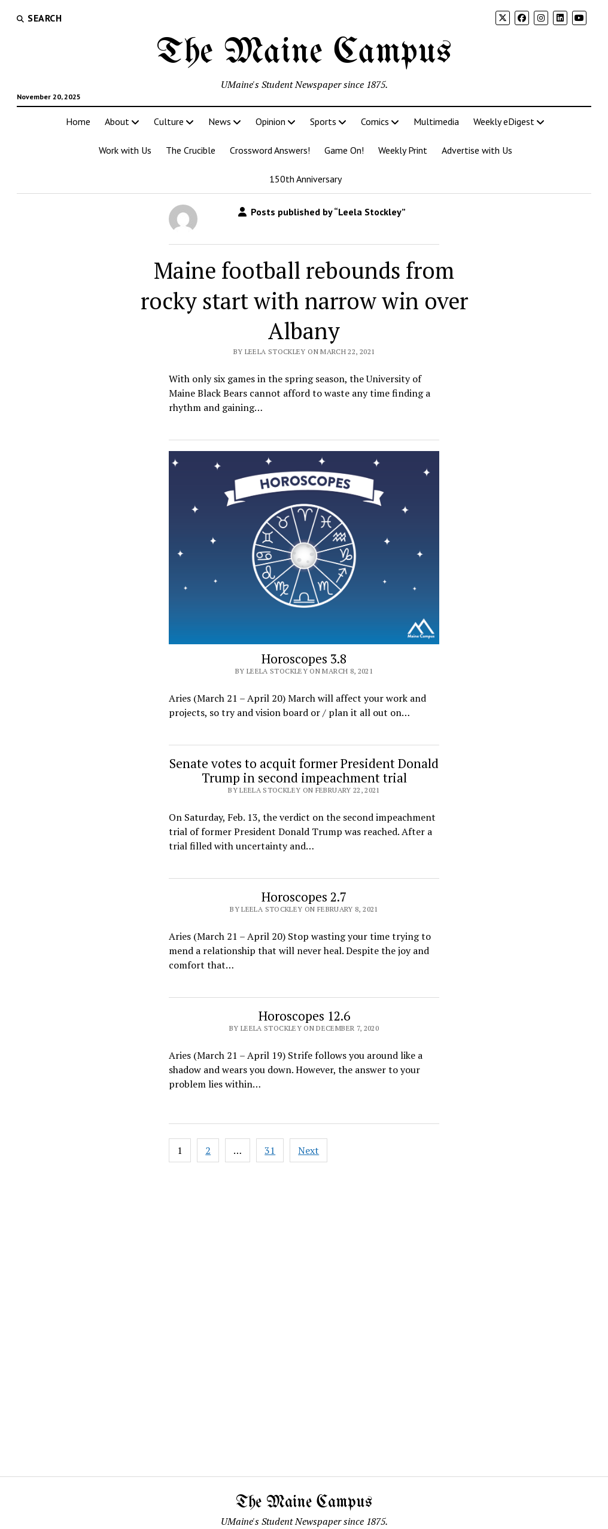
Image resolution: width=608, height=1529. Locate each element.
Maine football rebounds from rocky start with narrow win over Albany (304, 300)
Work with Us (125, 150)
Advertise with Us (477, 150)
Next (308, 1150)
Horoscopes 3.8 (304, 658)
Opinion (270, 121)
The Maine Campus (304, 52)
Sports (323, 121)
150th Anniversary (305, 179)
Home (78, 121)
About (117, 121)
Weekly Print (402, 150)
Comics (375, 121)
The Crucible (190, 150)
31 (270, 1150)
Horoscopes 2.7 (304, 896)
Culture (169, 121)
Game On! (344, 150)
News (219, 121)
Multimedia (436, 121)
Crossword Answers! (270, 150)
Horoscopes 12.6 (304, 1015)
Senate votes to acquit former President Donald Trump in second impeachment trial (304, 770)
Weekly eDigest (503, 121)
